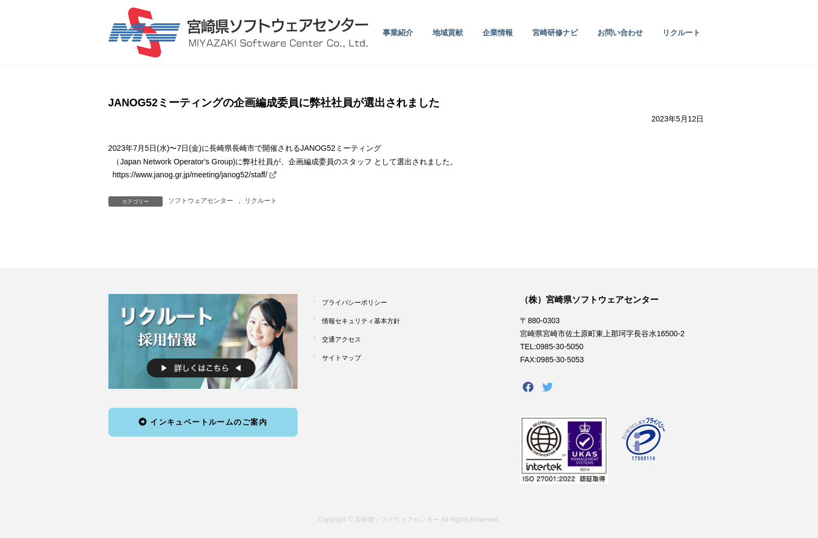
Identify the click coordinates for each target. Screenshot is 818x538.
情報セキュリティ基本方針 (361, 321)
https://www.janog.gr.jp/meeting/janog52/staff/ (189, 174)
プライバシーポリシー (354, 302)
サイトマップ (341, 358)
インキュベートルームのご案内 (203, 422)
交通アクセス (341, 339)
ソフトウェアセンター (200, 200)
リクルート (260, 200)
